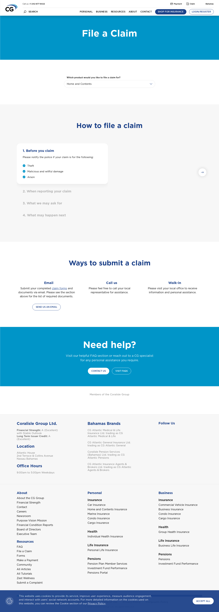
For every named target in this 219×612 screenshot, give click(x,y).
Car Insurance (96, 504)
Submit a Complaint (30, 582)
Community (24, 564)
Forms (21, 555)
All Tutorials (24, 573)
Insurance (95, 500)
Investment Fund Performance (107, 568)
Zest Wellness (26, 578)
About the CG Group (30, 498)
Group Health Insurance (173, 532)
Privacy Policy (96, 603)
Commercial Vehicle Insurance (177, 504)
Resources (118, 11)
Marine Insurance (99, 513)
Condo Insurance (99, 518)
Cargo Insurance (98, 522)
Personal (86, 11)
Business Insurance (170, 509)
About (133, 11)
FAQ (20, 546)
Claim (190, 3)
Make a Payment (27, 560)
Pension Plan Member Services (107, 563)
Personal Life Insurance (103, 550)
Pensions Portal (98, 572)
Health (92, 531)
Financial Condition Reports (35, 525)
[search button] (25, 12)
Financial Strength (28, 502)
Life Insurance (98, 545)
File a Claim (24, 551)
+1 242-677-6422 (37, 4)
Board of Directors (29, 529)
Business (102, 11)
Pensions (94, 558)
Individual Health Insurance (105, 536)
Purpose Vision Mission (32, 520)
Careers (22, 511)
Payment (176, 3)
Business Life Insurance (173, 545)
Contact (146, 11)
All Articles (24, 569)
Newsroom (24, 516)
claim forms (59, 288)
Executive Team (27, 534)
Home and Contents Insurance (107, 509)
